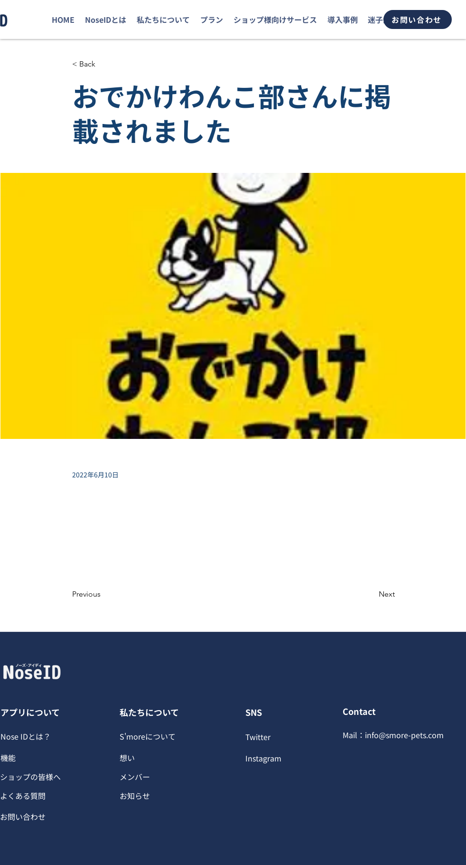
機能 (8, 757)
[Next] (371, 594)
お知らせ (135, 795)
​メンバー (135, 776)
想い (127, 757)
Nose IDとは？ (25, 736)
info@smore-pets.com (404, 735)
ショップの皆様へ (30, 776)
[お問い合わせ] (417, 19)
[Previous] (103, 594)
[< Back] (103, 64)
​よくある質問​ (23, 795)
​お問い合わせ (23, 816)
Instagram (263, 758)
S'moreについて (148, 736)
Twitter (257, 736)
